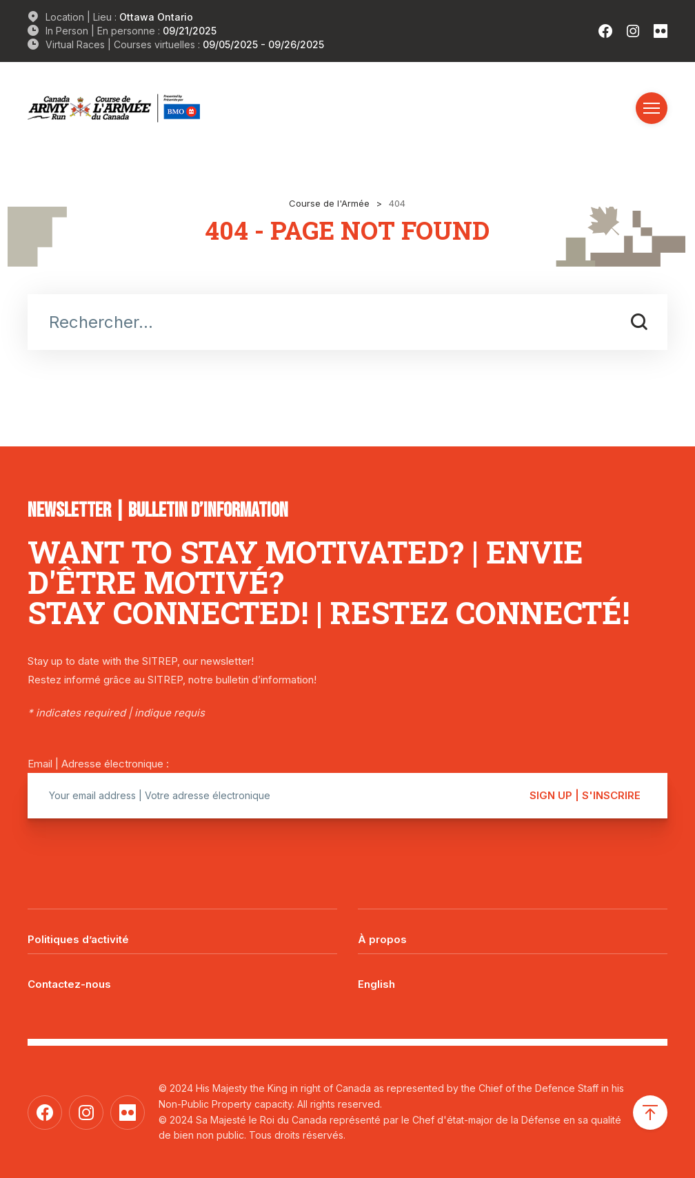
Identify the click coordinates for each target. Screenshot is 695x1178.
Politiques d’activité (78, 939)
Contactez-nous (69, 984)
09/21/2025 (189, 31)
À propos (382, 939)
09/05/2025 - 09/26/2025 (263, 44)
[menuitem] (512, 974)
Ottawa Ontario (156, 17)
